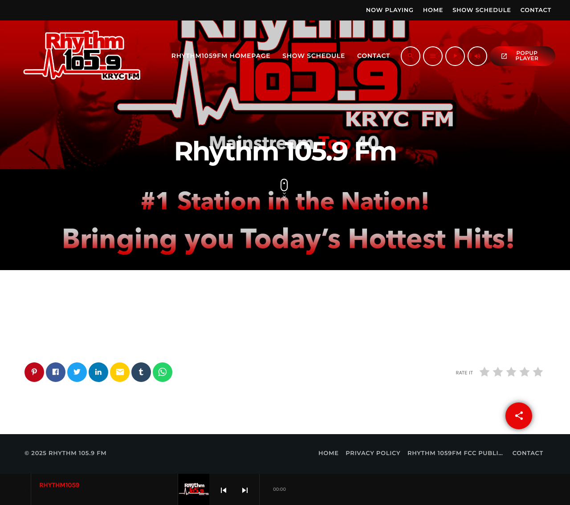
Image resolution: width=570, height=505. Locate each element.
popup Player (519, 56)
